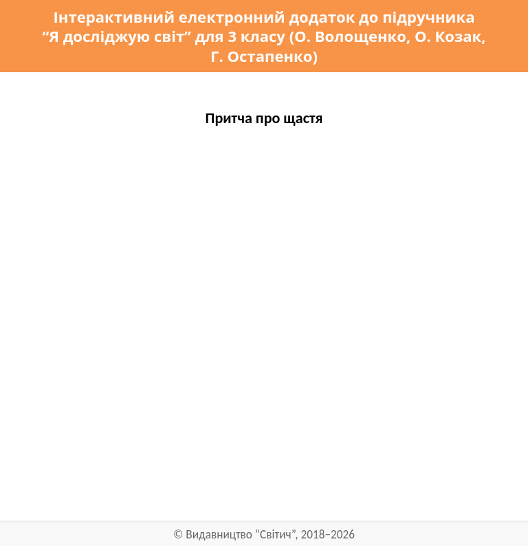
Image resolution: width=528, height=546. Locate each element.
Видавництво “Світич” (240, 534)
